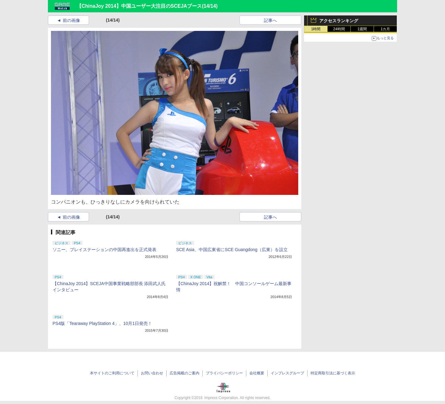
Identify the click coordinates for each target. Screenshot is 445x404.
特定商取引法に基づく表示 (333, 373)
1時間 (316, 29)
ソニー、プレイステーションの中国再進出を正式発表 (104, 249)
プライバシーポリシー (224, 373)
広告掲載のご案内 (184, 373)
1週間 (362, 29)
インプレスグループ (287, 373)
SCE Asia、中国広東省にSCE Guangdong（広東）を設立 (232, 249)
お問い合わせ (152, 373)
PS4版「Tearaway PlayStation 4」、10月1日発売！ (102, 323)
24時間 (339, 29)
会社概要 (256, 373)
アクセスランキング (338, 20)
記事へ (270, 20)
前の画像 (71, 20)
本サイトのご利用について (112, 373)
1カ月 (385, 29)
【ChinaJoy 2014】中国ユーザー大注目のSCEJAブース (139, 6)
